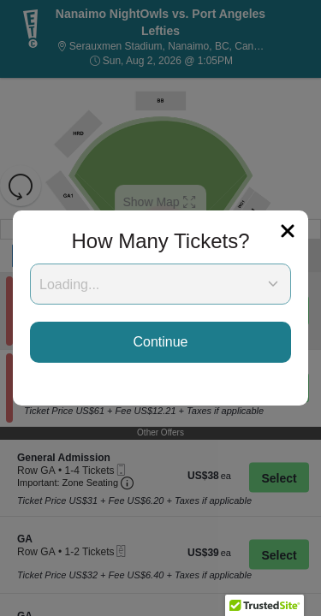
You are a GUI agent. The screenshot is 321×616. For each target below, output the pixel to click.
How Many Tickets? (160, 240)
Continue (160, 342)
